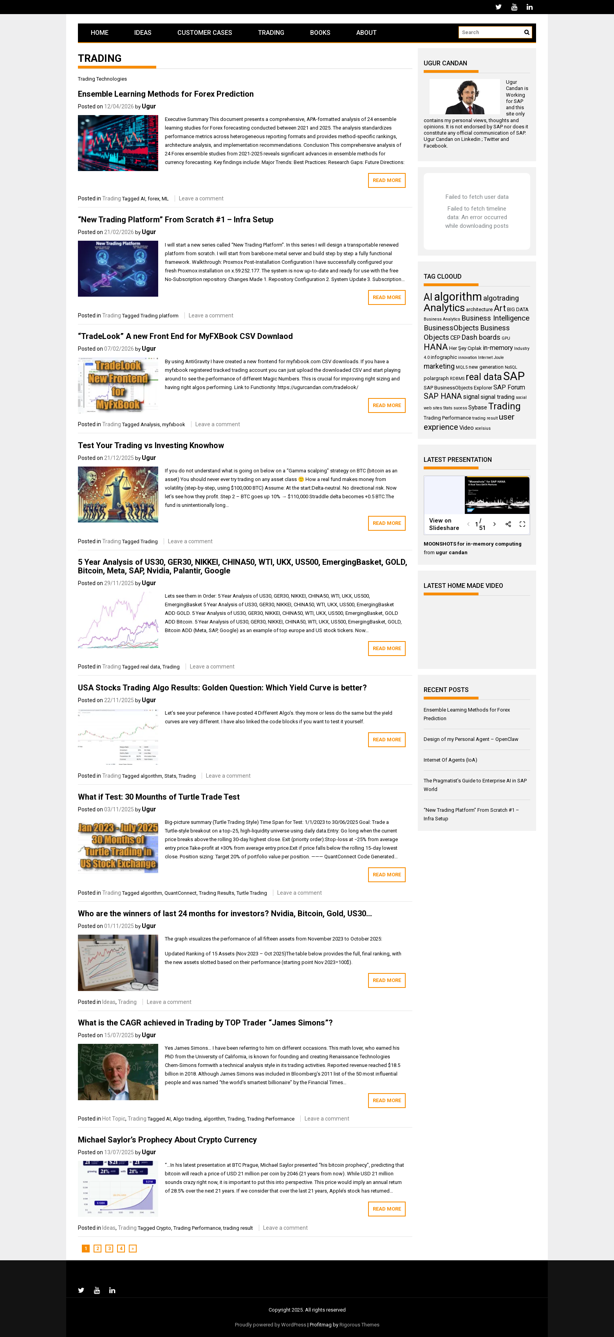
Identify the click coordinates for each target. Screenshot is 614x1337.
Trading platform (160, 316)
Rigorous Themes (359, 1325)
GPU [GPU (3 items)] (506, 338)
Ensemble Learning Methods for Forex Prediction (166, 94)
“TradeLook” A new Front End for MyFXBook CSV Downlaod (185, 336)
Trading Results (216, 893)
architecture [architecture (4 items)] (479, 309)
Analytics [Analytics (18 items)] (444, 308)
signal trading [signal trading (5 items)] (497, 396)
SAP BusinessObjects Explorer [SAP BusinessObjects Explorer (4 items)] (458, 388)
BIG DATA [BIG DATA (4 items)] (518, 309)
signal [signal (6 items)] (471, 396)
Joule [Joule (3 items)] (499, 357)
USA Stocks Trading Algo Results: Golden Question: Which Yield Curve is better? (222, 687)
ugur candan (452, 552)
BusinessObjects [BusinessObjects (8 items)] (451, 328)
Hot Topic (113, 1118)
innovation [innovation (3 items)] (467, 357)
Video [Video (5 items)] (466, 427)
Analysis (150, 424)
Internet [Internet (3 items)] (485, 357)
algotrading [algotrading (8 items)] (501, 298)
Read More (387, 180)
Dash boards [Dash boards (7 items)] (481, 337)
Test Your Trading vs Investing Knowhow (151, 445)
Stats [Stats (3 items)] (447, 408)
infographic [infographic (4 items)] (444, 357)
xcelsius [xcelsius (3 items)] (483, 428)
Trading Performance (270, 1119)
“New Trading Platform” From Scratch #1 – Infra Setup (175, 219)
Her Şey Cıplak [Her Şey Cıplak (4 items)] (465, 348)
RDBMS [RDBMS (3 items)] (457, 378)
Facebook (435, 146)
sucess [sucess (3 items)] (460, 408)
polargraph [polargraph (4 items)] (436, 378)
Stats (170, 776)
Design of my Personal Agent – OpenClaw (471, 739)
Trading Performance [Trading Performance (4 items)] (447, 418)
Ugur (149, 106)
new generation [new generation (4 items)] (486, 367)
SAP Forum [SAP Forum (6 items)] (509, 387)
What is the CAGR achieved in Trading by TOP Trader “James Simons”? (205, 1022)
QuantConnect (180, 893)
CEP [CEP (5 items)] (455, 337)
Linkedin (470, 139)
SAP (518, 101)
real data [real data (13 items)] (484, 376)
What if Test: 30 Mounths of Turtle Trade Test (159, 797)
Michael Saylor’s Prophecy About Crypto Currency (167, 1139)
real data (150, 667)
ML (165, 199)
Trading (271, 32)
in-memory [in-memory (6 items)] (498, 347)
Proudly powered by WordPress (270, 1325)
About (366, 32)
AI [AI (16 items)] (428, 297)
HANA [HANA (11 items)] (436, 347)
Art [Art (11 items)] (500, 308)
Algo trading (187, 1119)
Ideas (143, 32)
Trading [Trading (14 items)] (504, 406)
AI (143, 199)
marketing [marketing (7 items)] (439, 366)
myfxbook (173, 424)
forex (153, 199)
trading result (238, 1228)
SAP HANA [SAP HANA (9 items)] (443, 396)
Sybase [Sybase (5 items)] (477, 407)
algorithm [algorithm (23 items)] (458, 296)
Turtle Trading (252, 893)
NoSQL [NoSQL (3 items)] (511, 367)
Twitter (491, 139)
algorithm (151, 776)
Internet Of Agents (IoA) (450, 760)
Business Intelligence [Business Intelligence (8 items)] (495, 318)
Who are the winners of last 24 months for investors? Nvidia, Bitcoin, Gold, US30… (225, 913)
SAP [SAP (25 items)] (514, 376)
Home (99, 32)
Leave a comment (201, 198)
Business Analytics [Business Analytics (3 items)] (442, 319)
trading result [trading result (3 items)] (485, 418)
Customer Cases (204, 32)
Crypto (163, 1228)
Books (320, 32)
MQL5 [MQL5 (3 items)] (462, 367)
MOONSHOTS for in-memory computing (473, 544)
